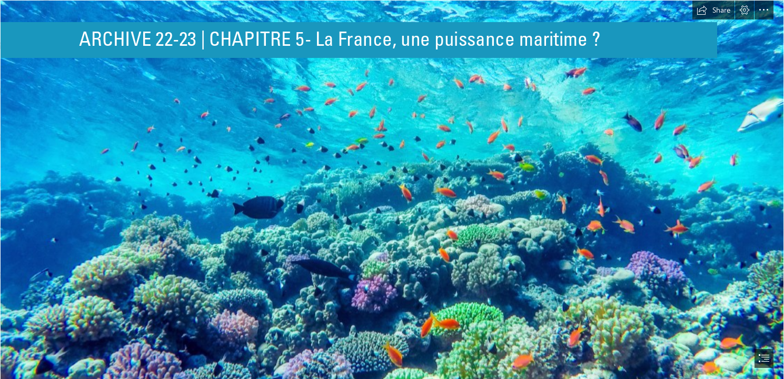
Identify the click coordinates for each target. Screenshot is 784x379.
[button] (713, 10)
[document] (392, 189)
